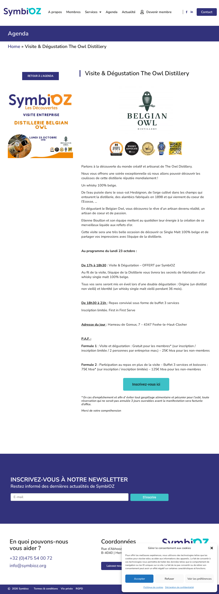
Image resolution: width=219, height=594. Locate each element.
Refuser (169, 579)
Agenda (111, 12)
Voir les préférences (199, 579)
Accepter (139, 579)
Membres (73, 12)
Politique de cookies (153, 587)
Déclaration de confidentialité (179, 587)
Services (93, 12)
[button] (212, 548)
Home (14, 46)
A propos (55, 12)
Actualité (128, 12)
